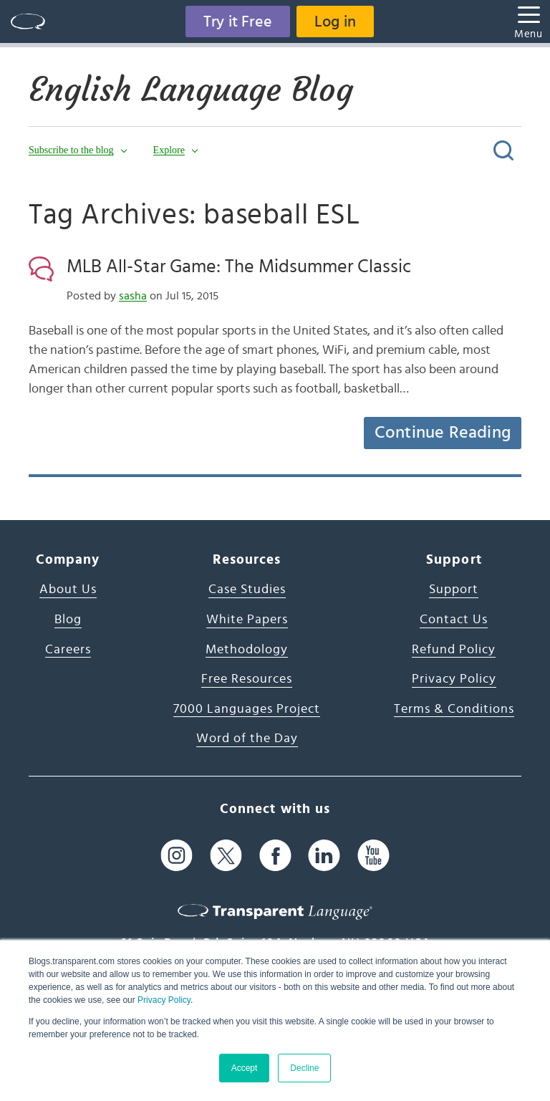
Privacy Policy (164, 1000)
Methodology (247, 649)
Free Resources (246, 679)
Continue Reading (443, 432)
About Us (68, 589)
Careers (68, 649)
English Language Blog (191, 89)
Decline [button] (304, 1068)
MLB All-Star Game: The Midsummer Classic (239, 266)
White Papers (247, 619)
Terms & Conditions (454, 709)
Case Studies (247, 589)
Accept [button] (244, 1068)
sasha (133, 296)
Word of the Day (247, 738)
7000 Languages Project (246, 709)
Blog (68, 619)
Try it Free (237, 21)
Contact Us (454, 619)
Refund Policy (454, 649)
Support (453, 589)
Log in (335, 21)
